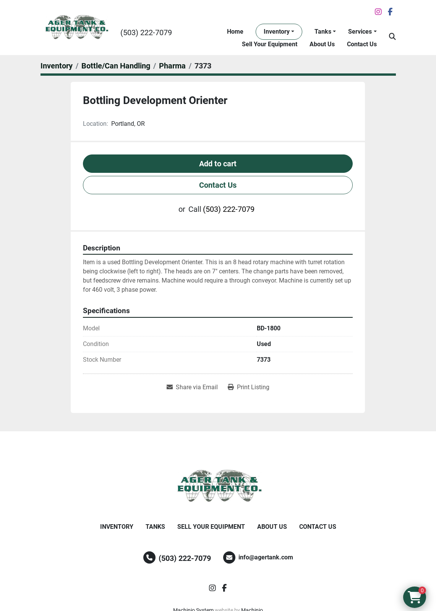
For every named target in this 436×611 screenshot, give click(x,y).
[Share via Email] (192, 387)
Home (235, 31)
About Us (322, 44)
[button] (279, 32)
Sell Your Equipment (269, 44)
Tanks (322, 31)
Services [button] (360, 31)
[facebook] (390, 12)
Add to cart (218, 163)
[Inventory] (57, 65)
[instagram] (378, 12)
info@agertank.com (265, 557)
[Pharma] (172, 65)
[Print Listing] (248, 387)
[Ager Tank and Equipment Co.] (218, 486)
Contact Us (362, 44)
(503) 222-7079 (146, 32)
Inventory (277, 31)
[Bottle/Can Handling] (115, 65)
